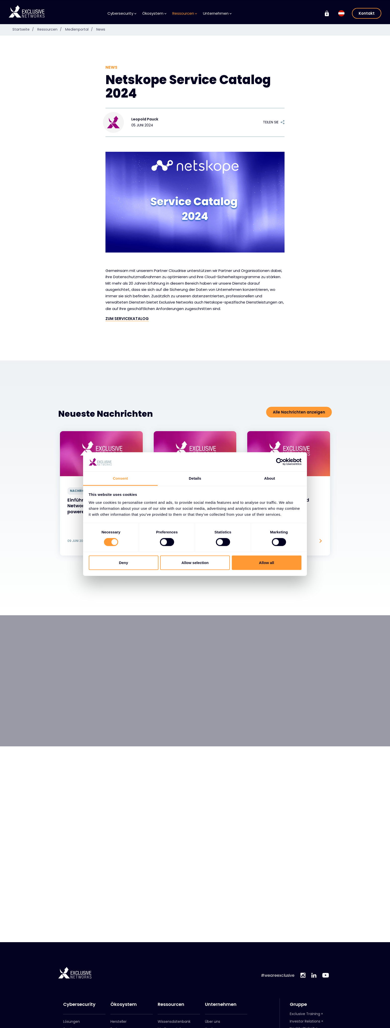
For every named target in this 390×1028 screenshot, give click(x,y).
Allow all (266, 563)
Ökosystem (154, 13)
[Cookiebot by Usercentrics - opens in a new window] (279, 461)
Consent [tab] (120, 478)
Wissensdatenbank (174, 1021)
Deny (123, 563)
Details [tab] (195, 478)
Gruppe (298, 1004)
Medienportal (80, 29)
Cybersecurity (121, 13)
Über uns (212, 1021)
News (100, 29)
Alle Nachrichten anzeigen (299, 412)
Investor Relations (305, 1021)
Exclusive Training (305, 1013)
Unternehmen (217, 13)
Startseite (24, 29)
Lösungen (71, 1021)
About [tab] (269, 478)
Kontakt (367, 13)
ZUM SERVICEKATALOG (127, 318)
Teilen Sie (274, 122)
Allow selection (194, 563)
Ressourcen (184, 13)
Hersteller (118, 1021)
